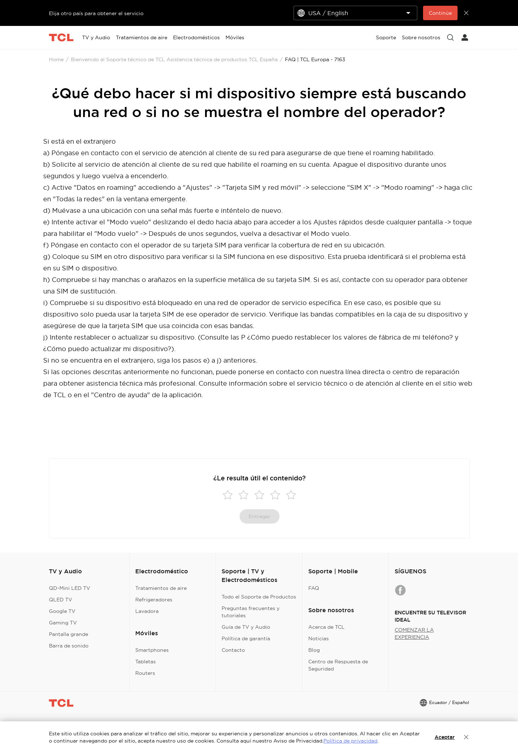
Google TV (62, 611)
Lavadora (147, 611)
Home (56, 59)
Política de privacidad (350, 741)
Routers (145, 673)
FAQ (313, 588)
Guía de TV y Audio (246, 627)
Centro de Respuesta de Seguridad (338, 665)
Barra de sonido (68, 645)
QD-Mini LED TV (69, 588)
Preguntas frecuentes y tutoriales (251, 612)
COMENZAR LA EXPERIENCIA (414, 633)
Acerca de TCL (326, 627)
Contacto (233, 650)
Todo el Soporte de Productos (259, 596)
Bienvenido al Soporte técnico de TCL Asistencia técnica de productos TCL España (174, 59)
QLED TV (60, 599)
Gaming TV (63, 622)
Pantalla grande (68, 634)
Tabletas (145, 661)
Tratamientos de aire (161, 588)
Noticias (318, 638)
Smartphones (152, 650)
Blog (314, 650)
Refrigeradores (153, 599)
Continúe (440, 13)
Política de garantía (246, 638)
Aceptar (445, 737)
